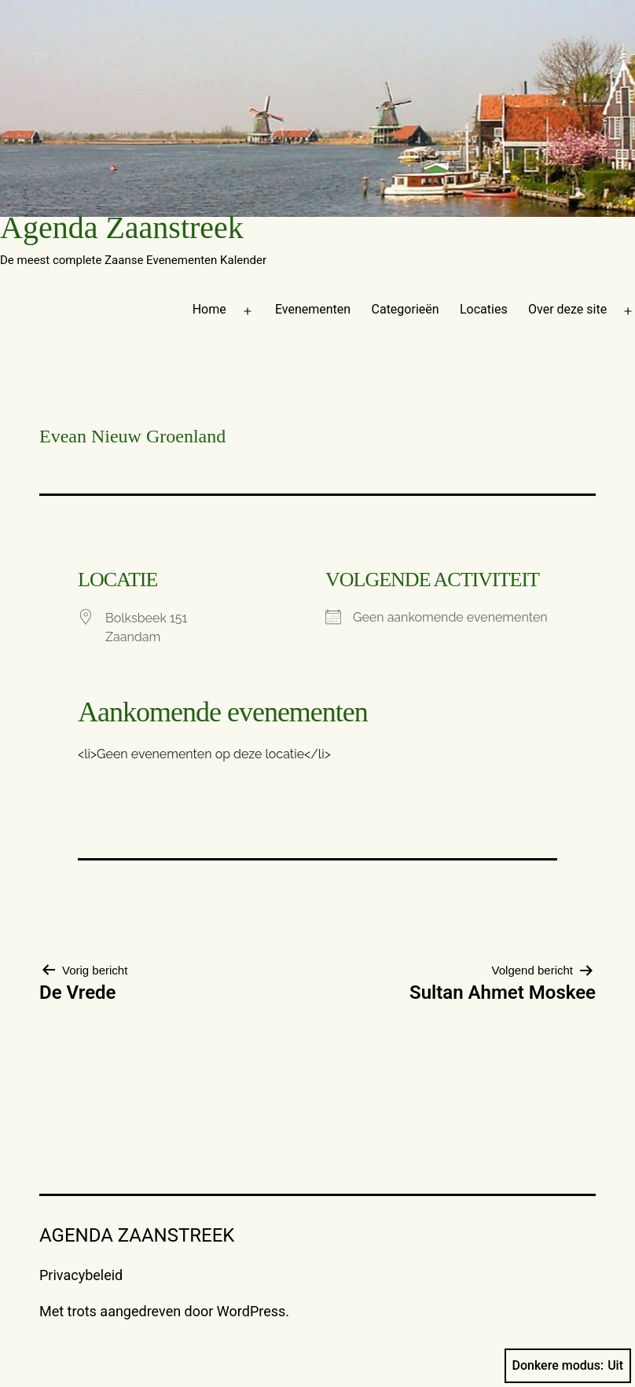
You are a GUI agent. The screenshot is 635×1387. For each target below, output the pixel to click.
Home (209, 309)
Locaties (484, 309)
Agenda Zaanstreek (122, 227)
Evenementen (313, 309)
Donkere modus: (568, 1365)
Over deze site (567, 309)
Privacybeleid (81, 1275)
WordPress (251, 1311)
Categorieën (405, 309)
